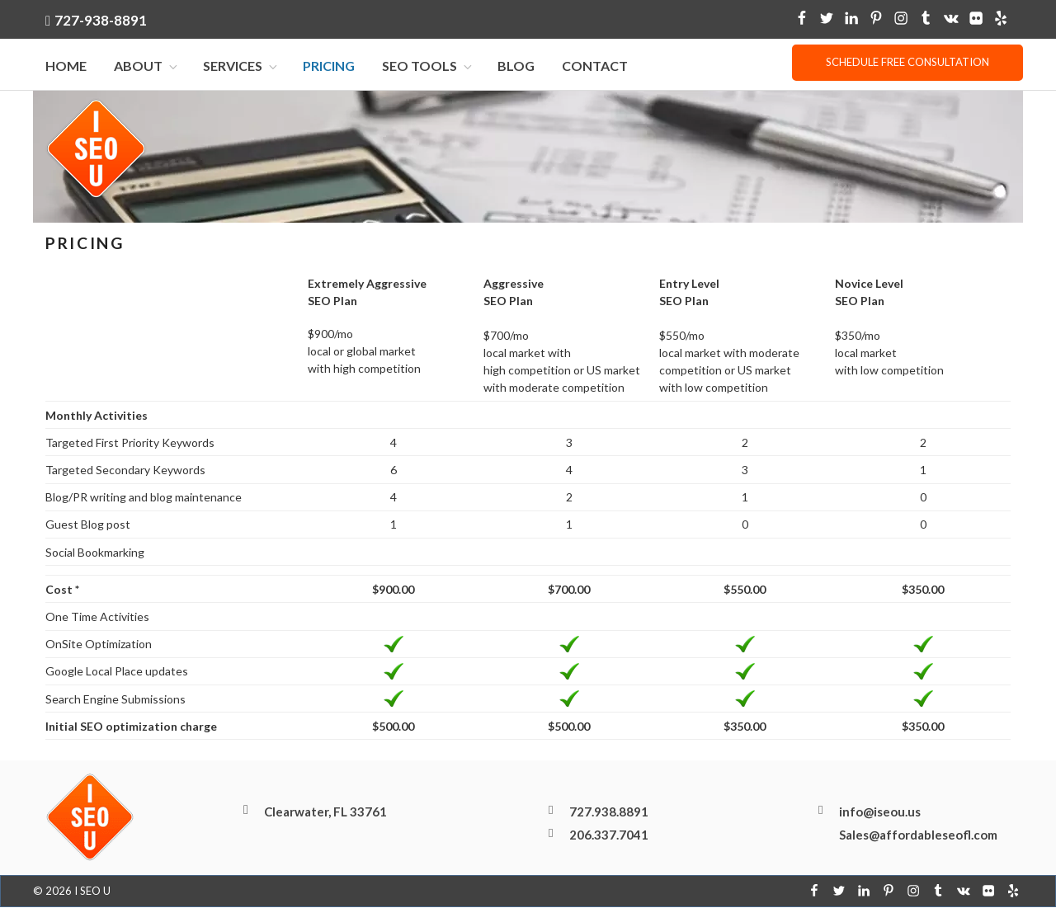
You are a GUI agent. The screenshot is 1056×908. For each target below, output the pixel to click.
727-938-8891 (100, 20)
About (147, 66)
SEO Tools (428, 66)
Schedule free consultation (907, 61)
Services (241, 66)
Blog (516, 66)
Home (66, 66)
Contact (595, 66)
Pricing (329, 66)
